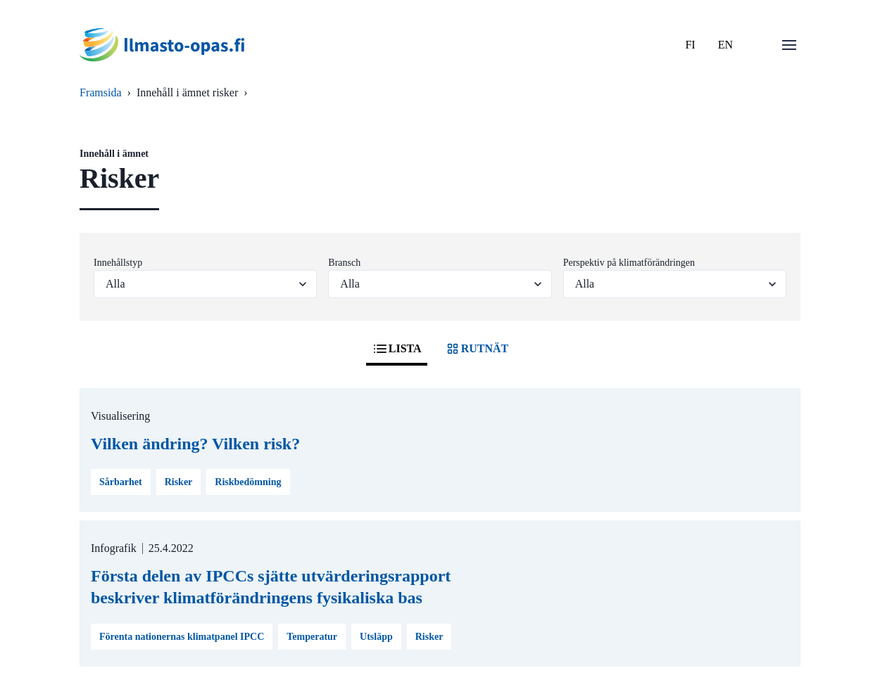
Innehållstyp (118, 262)
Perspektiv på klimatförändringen (629, 262)
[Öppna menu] (789, 45)
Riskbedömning (248, 482)
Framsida (101, 92)
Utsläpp (376, 636)
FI (690, 45)
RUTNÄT (476, 348)
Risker (179, 482)
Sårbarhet (120, 482)
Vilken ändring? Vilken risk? (195, 444)
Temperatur (312, 636)
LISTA (397, 348)
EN (725, 45)
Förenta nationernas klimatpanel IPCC (181, 636)
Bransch (344, 262)
